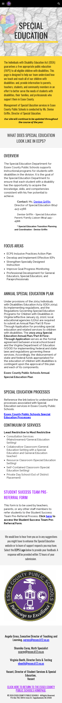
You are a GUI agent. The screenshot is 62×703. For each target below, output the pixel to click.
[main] (31, 32)
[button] (3, 3)
